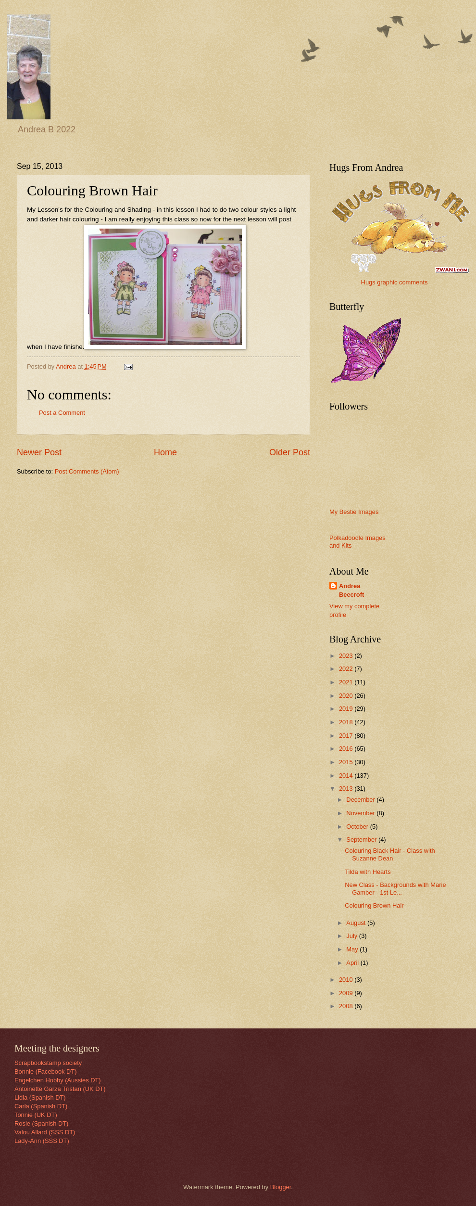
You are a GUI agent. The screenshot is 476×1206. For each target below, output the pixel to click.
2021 (346, 682)
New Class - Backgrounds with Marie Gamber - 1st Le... (395, 888)
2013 (346, 788)
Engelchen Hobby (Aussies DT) (57, 1080)
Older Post (289, 452)
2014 (346, 775)
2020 (346, 695)
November (361, 813)
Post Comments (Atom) (87, 471)
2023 (346, 655)
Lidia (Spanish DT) (40, 1097)
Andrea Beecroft (351, 590)
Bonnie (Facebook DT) (45, 1071)
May (353, 949)
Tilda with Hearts (367, 871)
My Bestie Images (353, 511)
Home (165, 452)
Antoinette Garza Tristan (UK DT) (60, 1088)
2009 (346, 993)
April (353, 962)
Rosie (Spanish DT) (41, 1123)
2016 (346, 748)
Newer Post (39, 452)
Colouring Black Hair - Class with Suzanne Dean (390, 854)
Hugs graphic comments (394, 282)
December (361, 799)
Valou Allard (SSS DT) (44, 1132)
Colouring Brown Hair (374, 905)
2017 (346, 735)
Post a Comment (62, 412)
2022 (346, 668)
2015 (346, 762)
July (352, 935)
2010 (346, 979)
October (358, 826)
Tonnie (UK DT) (35, 1114)
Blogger (280, 1187)
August (356, 922)
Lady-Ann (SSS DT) (41, 1140)
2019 (346, 708)
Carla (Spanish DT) (40, 1106)
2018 (346, 722)
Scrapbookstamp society (48, 1062)
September (362, 839)
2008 (346, 1006)
